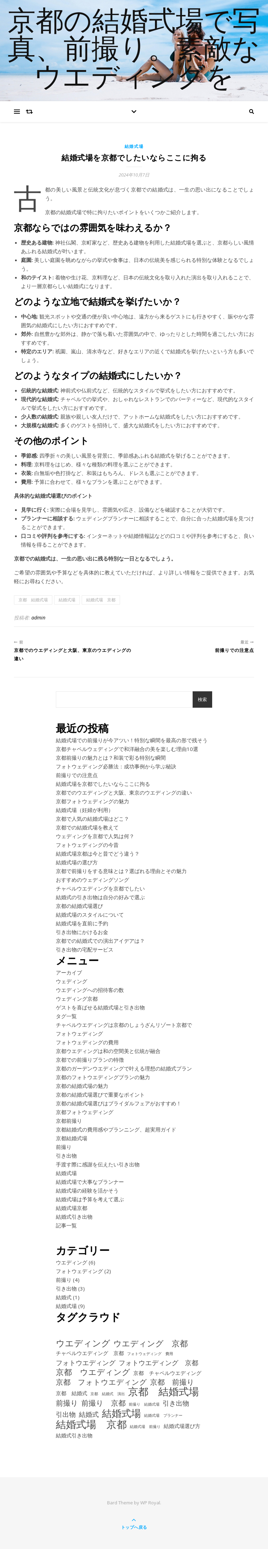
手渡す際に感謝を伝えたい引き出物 (98, 1164)
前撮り (64, 1146)
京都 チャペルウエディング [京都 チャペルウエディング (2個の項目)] (167, 1373)
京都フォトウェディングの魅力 (92, 801)
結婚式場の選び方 (77, 862)
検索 (202, 699)
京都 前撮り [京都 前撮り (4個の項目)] (172, 1381)
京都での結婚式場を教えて (87, 827)
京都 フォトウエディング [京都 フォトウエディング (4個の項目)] (101, 1381)
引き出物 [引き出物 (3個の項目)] (176, 1403)
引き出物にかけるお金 (82, 931)
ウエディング (71, 1262)
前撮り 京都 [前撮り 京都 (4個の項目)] (103, 1402)
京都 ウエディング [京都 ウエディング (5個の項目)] (93, 1372)
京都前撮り (69, 1120)
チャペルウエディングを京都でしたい (100, 888)
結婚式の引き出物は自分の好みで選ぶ (100, 897)
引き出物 (66, 1155)
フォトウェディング (79, 1033)
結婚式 (64, 1297)
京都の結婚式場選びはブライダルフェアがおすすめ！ (118, 1103)
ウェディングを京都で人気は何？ (95, 836)
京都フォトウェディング (84, 1111)
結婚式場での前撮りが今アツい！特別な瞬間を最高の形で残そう (132, 740)
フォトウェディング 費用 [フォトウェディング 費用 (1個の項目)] (150, 1353)
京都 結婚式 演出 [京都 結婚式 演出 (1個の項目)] (107, 1393)
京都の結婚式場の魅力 (82, 1085)
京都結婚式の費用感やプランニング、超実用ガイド (116, 1129)
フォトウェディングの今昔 (87, 844)
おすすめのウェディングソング (92, 879)
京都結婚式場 (71, 1138)
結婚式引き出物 (74, 1216)
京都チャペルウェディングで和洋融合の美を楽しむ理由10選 (127, 748)
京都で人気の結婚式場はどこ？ (92, 818)
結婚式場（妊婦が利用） (84, 809)
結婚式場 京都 (101, 600)
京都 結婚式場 (33, 600)
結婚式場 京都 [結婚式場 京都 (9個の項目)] (91, 1424)
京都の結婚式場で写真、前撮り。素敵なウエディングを (134, 50)
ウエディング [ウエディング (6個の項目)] (83, 1343)
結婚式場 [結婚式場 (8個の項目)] (121, 1413)
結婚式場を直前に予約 (82, 923)
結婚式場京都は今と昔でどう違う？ (98, 853)
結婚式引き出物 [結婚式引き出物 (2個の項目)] (74, 1435)
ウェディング (71, 981)
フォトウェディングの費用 (87, 1042)
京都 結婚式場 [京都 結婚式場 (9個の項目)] (163, 1391)
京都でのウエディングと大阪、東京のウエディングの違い (124, 792)
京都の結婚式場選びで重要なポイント (100, 1094)
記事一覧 (66, 1225)
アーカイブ (69, 972)
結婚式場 (134, 146)
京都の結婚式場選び (79, 905)
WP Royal (150, 1502)
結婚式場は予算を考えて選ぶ (90, 1199)
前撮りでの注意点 (77, 775)
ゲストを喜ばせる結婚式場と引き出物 (100, 1007)
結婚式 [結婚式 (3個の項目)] (89, 1414)
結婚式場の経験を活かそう (87, 1190)
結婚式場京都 (71, 1207)
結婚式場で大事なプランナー (90, 1181)
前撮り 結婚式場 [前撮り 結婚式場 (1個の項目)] (144, 1404)
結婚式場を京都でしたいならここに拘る (103, 783)
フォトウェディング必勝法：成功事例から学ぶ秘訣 (116, 766)
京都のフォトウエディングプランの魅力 (103, 1077)
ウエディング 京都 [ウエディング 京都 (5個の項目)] (150, 1343)
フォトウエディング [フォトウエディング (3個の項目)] (86, 1362)
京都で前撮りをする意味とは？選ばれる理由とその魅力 (121, 870)
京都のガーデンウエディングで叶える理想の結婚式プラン (124, 1068)
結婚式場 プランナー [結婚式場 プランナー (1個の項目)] (163, 1415)
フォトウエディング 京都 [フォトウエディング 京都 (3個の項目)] (158, 1362)
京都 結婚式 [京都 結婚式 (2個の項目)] (71, 1393)
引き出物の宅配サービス (84, 949)
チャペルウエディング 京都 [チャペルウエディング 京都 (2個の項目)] (90, 1353)
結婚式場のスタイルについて (90, 914)
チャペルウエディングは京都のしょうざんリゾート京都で (124, 1024)
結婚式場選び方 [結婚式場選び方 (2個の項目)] (182, 1426)
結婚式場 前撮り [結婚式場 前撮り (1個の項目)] (145, 1426)
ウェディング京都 (77, 998)
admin (38, 617)
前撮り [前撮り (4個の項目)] (67, 1402)
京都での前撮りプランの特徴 (90, 1059)
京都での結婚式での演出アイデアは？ (100, 940)
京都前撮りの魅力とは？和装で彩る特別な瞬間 (111, 757)
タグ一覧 (66, 1016)
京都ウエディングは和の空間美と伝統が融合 (108, 1050)
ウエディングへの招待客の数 (90, 989)
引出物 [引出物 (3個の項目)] (66, 1414)
